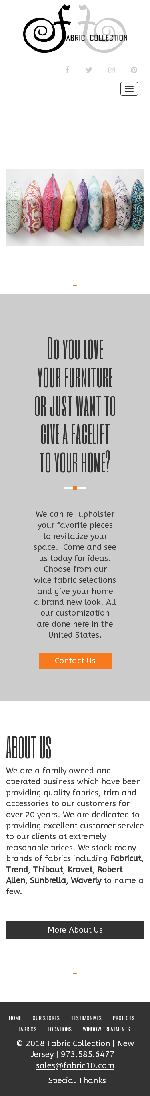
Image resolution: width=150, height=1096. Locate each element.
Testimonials (86, 1017)
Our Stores (46, 1017)
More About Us (75, 930)
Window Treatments (106, 1029)
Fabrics (27, 1029)
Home (15, 1017)
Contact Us (75, 660)
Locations (60, 1029)
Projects (123, 1017)
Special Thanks (77, 1080)
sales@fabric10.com (75, 1065)
